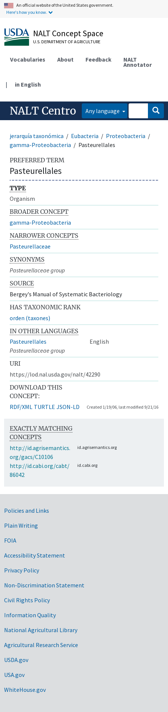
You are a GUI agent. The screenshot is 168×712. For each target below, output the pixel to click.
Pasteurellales (28, 341)
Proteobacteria (125, 136)
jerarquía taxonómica (37, 136)
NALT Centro (43, 111)
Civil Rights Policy (27, 600)
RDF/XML (21, 406)
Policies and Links (26, 510)
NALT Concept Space (68, 33)
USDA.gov (16, 659)
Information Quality (30, 615)
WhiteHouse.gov (25, 689)
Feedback (98, 59)
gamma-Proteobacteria (40, 145)
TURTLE (44, 406)
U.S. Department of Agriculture (66, 41)
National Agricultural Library (40, 630)
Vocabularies (27, 59)
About (65, 59)
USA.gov (14, 674)
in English (28, 84)
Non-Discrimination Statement (44, 585)
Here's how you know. (26, 12)
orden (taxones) (30, 318)
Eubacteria (84, 136)
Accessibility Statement (34, 555)
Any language (103, 111)
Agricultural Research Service (41, 645)
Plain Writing (21, 525)
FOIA (10, 540)
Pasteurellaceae (30, 246)
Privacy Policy (21, 570)
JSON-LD (68, 406)
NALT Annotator (137, 62)
